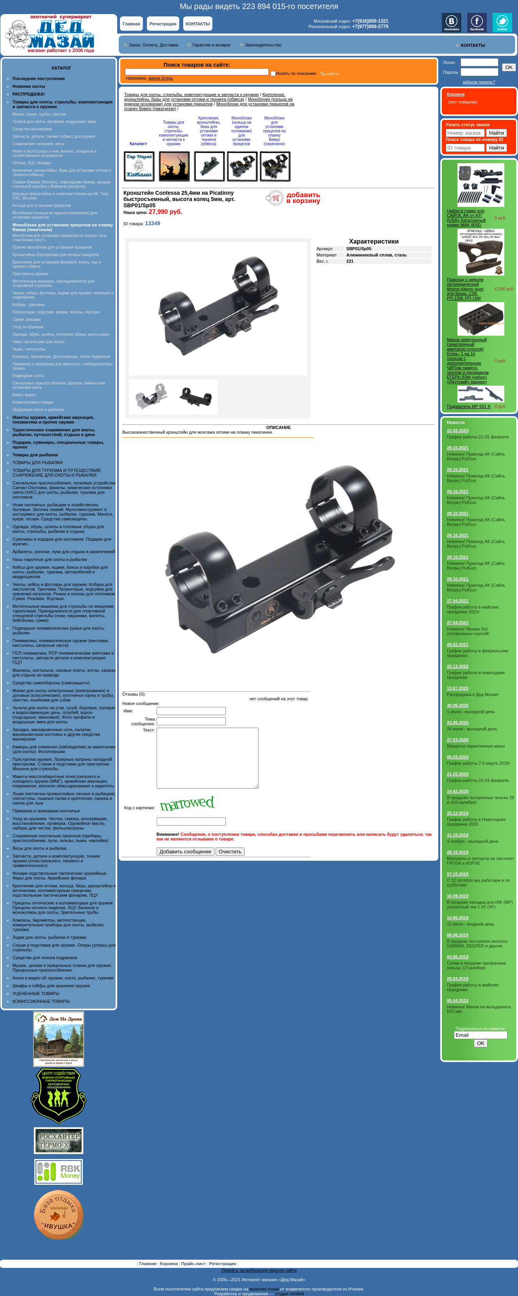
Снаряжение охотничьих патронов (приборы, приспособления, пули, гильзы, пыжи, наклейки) (60, 838)
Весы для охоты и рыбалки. (40, 848)
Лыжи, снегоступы (29, 349)
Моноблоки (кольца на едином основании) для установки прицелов (208, 101)
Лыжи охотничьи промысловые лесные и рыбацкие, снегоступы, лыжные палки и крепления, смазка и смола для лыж (64, 798)
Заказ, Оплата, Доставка (153, 45)
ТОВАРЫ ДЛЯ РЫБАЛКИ (38, 462)
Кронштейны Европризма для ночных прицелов (56, 255)
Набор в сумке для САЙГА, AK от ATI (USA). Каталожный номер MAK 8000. (466, 217)
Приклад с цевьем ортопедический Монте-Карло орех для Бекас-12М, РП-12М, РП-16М (465, 289)
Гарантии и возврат (211, 45)
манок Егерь (160, 78)
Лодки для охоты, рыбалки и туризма (49, 937)
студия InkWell (289, 1293)
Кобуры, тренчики (29, 305)
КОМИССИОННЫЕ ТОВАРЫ (41, 1001)
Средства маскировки (32, 129)
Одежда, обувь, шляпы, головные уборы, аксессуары (61, 334)
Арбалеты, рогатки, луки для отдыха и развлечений (64, 551)
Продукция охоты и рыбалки (38, 410)
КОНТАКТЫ (198, 23)
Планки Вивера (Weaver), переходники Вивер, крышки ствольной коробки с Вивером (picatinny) (62, 184)
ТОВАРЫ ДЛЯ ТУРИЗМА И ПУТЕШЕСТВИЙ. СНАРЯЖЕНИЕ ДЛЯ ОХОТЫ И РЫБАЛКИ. (57, 472)
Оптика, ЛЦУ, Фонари (32, 163)
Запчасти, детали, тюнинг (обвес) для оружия (54, 136)
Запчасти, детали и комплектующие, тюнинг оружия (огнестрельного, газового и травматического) (56, 861)
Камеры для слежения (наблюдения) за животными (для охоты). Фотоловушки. (64, 749)
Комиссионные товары (33, 402)
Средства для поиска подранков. (45, 957)
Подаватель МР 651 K (469, 406)
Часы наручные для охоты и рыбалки (50, 559)
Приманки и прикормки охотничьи (46, 810)
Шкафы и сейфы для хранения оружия (51, 985)
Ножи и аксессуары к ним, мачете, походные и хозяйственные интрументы (54, 153)
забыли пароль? (479, 82)
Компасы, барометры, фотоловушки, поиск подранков (61, 356)
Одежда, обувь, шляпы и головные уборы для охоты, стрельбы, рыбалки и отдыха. (58, 529)
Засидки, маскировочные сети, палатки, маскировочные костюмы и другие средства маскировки (56, 734)
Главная (131, 23)
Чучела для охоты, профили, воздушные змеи (54, 121)
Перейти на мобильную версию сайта (259, 1270)
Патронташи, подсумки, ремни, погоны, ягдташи (56, 312)
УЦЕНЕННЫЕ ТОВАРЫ (36, 993)
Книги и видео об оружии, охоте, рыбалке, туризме (63, 978)
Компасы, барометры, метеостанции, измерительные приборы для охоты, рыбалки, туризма (59, 925)
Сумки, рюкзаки (27, 319)
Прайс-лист (194, 1263)
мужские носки (264, 1289)
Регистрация (163, 23)
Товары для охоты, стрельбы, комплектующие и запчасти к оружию (191, 94)
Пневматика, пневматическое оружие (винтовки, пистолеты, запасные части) (61, 643)
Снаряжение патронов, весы (38, 144)
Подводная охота (28, 376)
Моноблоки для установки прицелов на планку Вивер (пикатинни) (274, 131)
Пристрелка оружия (30, 274)
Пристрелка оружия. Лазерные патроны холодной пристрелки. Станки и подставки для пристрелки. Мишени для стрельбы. (62, 764)
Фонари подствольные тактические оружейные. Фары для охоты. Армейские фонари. (60, 875)
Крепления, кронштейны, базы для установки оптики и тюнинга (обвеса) (204, 96)
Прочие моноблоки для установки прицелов (52, 247)
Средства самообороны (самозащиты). (52, 682)
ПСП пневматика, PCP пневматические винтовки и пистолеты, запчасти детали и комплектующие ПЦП (63, 658)
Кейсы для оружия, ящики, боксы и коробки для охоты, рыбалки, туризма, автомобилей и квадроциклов (60, 572)
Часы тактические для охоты (38, 342)
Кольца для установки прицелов (42, 205)
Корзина (169, 1263)
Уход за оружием (28, 327)
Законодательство (263, 45)
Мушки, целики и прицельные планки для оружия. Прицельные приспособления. (62, 967)
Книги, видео (24, 395)
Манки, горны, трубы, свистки (39, 114)
